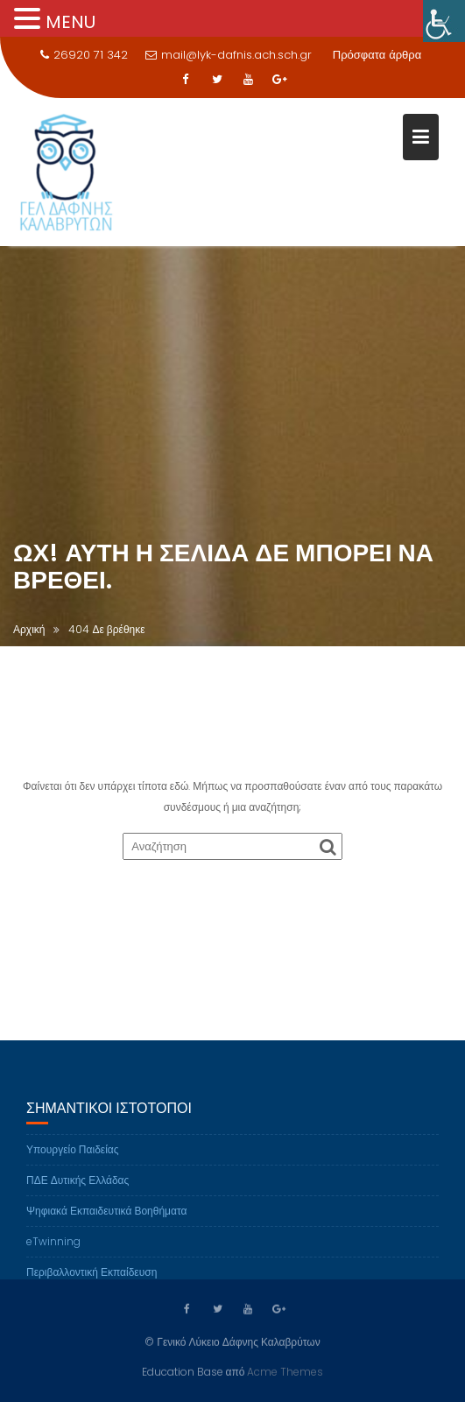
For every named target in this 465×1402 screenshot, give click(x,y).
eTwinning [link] (53, 1247)
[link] (444, 21)
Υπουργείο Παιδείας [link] (72, 1155)
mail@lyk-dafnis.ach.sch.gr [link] (228, 54)
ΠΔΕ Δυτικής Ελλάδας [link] (77, 1186)
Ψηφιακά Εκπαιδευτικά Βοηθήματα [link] (106, 1216)
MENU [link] (70, 22)
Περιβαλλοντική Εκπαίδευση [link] (91, 1278)
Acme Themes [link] (285, 1370)
